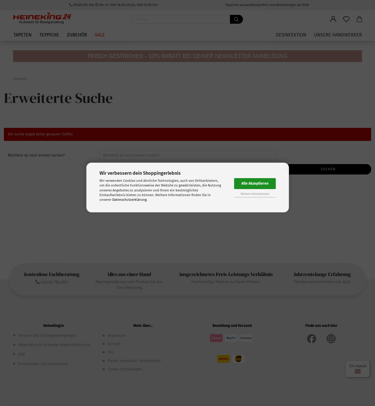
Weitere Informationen (255, 194)
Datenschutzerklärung (129, 200)
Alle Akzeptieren (254, 183)
